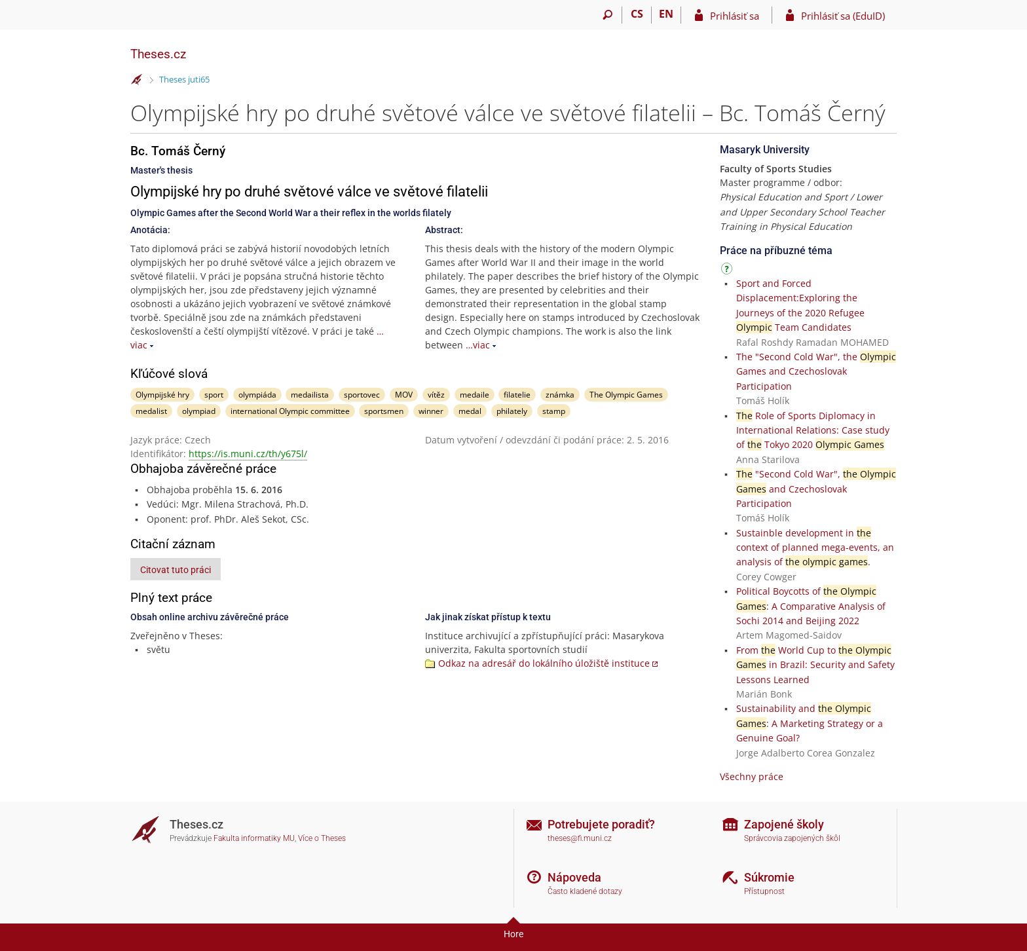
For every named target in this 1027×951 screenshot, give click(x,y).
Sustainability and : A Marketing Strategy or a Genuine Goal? (809, 723)
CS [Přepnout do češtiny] (637, 14)
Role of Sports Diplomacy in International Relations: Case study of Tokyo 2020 (812, 430)
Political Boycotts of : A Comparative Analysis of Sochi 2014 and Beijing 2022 (811, 606)
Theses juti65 (184, 79)
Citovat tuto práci (175, 570)
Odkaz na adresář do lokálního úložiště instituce (544, 663)
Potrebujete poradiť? (601, 824)
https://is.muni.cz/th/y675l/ (248, 453)
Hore (513, 934)
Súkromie (769, 877)
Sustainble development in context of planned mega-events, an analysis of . (815, 548)
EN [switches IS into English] (666, 14)
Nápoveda (574, 877)
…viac (478, 345)
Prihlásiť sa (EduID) (843, 15)
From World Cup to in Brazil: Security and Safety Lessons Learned (815, 665)
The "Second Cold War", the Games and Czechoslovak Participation (816, 371)
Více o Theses (322, 838)
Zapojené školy (784, 824)
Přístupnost (764, 891)
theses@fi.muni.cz (580, 838)
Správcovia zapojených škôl (792, 838)
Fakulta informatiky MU (254, 838)
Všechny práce (751, 776)
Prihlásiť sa (734, 15)
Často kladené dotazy (585, 891)
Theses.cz (158, 54)
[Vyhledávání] (607, 15)
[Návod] (728, 270)
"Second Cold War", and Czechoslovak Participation (816, 489)
